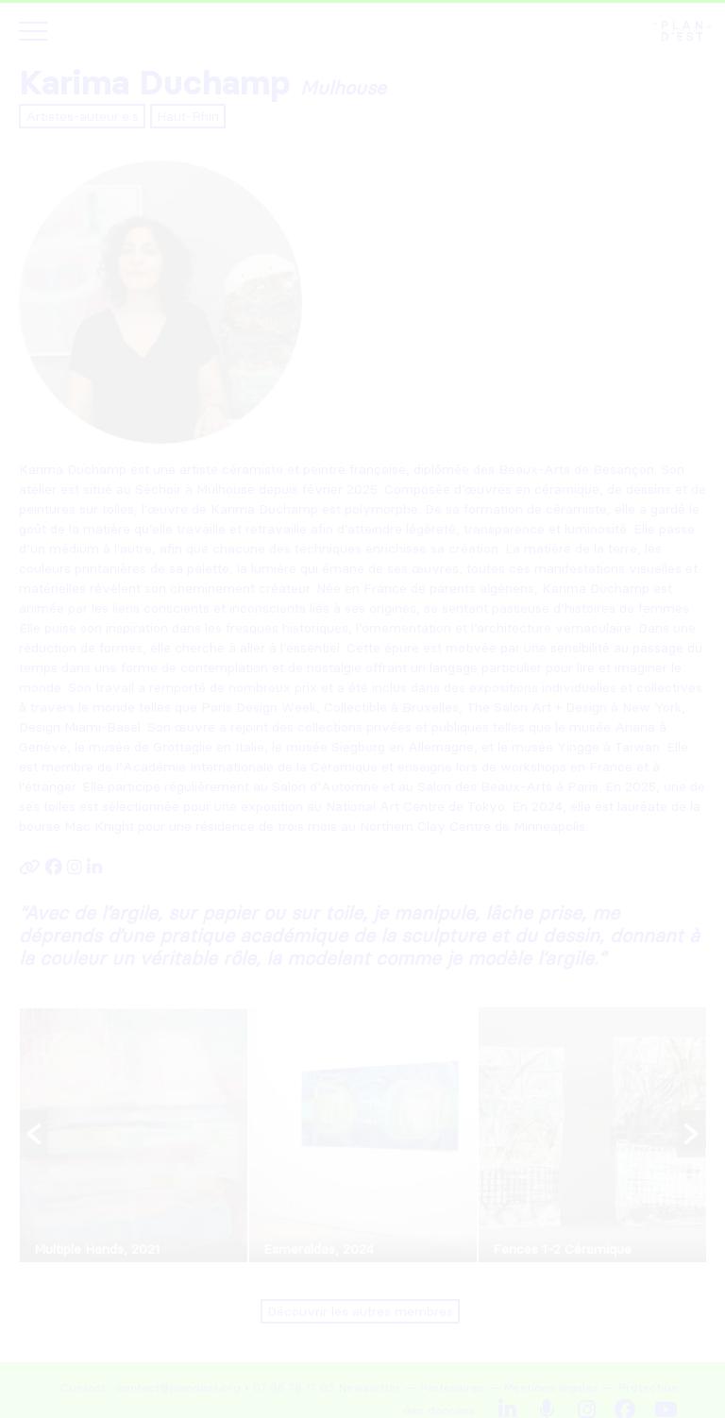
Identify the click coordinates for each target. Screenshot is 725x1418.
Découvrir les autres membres (360, 1311)
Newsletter (369, 1387)
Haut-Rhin (188, 116)
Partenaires (452, 1387)
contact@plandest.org (178, 1387)
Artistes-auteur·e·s (82, 116)
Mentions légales (551, 1387)
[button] (34, 1133)
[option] (133, 1134)
